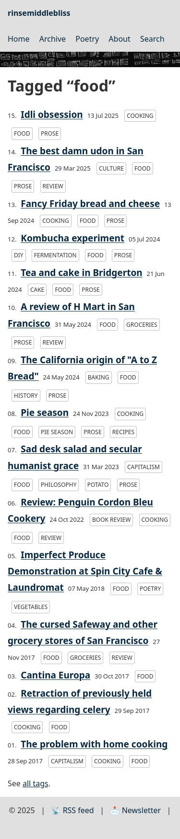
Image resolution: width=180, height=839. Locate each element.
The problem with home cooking (94, 744)
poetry (150, 589)
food (22, 133)
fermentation (55, 255)
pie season (57, 432)
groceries (141, 325)
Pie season (45, 412)
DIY (19, 255)
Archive (52, 39)
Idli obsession (52, 114)
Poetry (87, 39)
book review (111, 520)
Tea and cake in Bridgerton (81, 272)
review (53, 186)
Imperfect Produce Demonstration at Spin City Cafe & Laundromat (85, 571)
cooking (140, 116)
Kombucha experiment (72, 238)
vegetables (31, 607)
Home (19, 39)
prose (50, 133)
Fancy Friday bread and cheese (90, 203)
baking (98, 377)
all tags (35, 783)
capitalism (143, 467)
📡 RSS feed (72, 810)
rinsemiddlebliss (39, 13)
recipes (123, 432)
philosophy (59, 485)
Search (152, 39)
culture (111, 168)
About (119, 39)
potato (98, 485)
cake (37, 290)
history (26, 395)
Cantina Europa (55, 675)
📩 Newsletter (135, 810)
